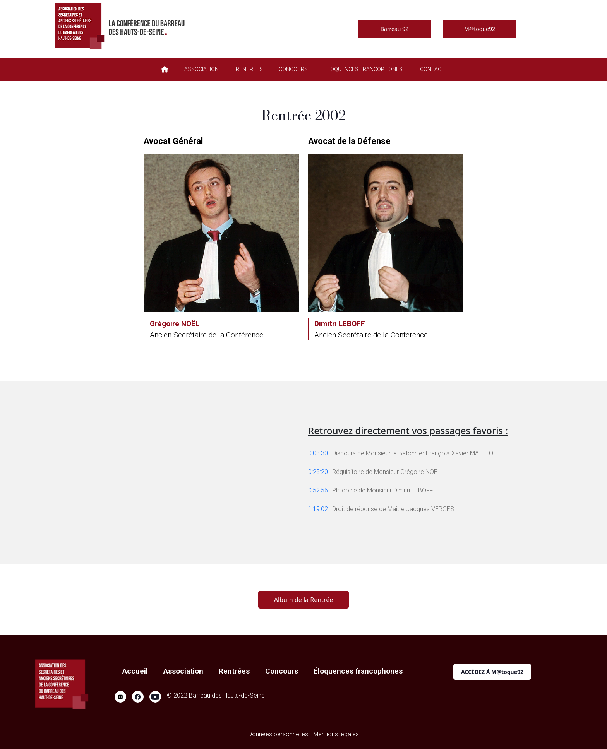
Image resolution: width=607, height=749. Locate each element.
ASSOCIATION (201, 69)
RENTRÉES (249, 69)
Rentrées (234, 671)
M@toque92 (479, 28)
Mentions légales (336, 734)
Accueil (135, 671)
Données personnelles (278, 734)
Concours (281, 671)
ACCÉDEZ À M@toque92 (492, 671)
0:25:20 (318, 471)
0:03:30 (318, 453)
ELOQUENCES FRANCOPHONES (363, 69)
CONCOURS (293, 69)
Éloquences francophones (358, 671)
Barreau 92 (394, 28)
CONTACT (432, 69)
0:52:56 (318, 490)
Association (183, 671)
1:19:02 (318, 509)
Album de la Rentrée (303, 599)
